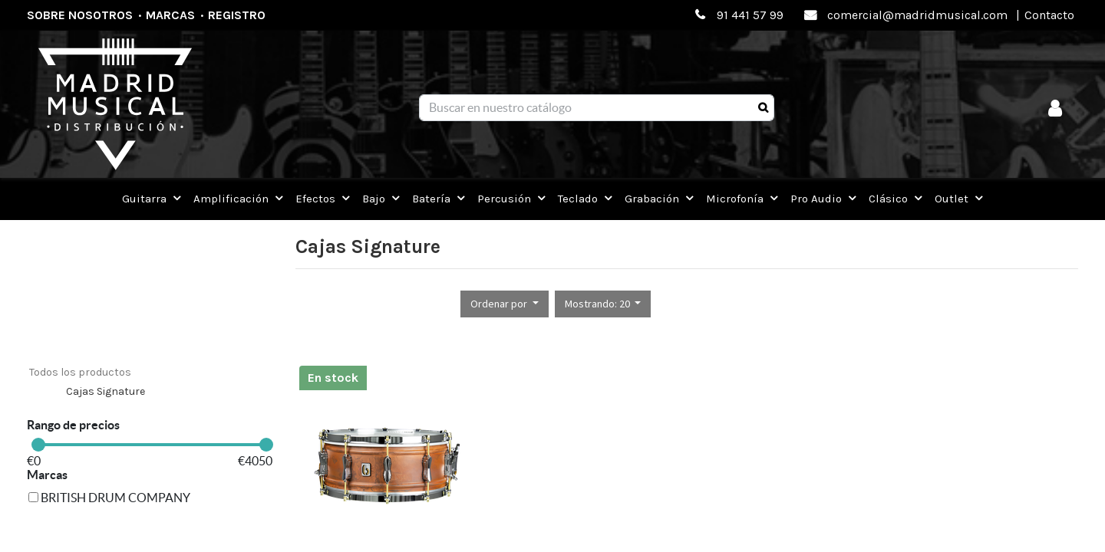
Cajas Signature (105, 391)
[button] (504, 304)
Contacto (1049, 15)
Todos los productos (80, 372)
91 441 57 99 (750, 15)
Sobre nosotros (80, 15)
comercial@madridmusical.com (917, 15)
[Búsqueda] (763, 108)
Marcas (170, 15)
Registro (237, 15)
